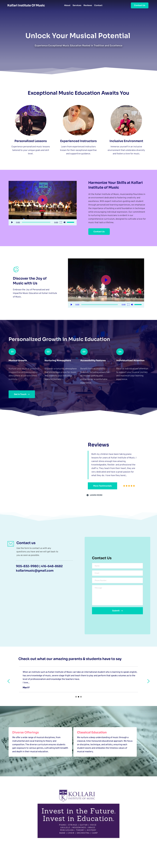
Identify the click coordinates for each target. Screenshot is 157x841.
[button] (43, 203)
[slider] (36, 222)
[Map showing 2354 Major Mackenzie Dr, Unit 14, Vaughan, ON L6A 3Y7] (40, 606)
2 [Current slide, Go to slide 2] (78, 696)
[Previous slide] (9, 681)
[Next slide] (148, 681)
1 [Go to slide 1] (76, 696)
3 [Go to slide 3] (81, 696)
